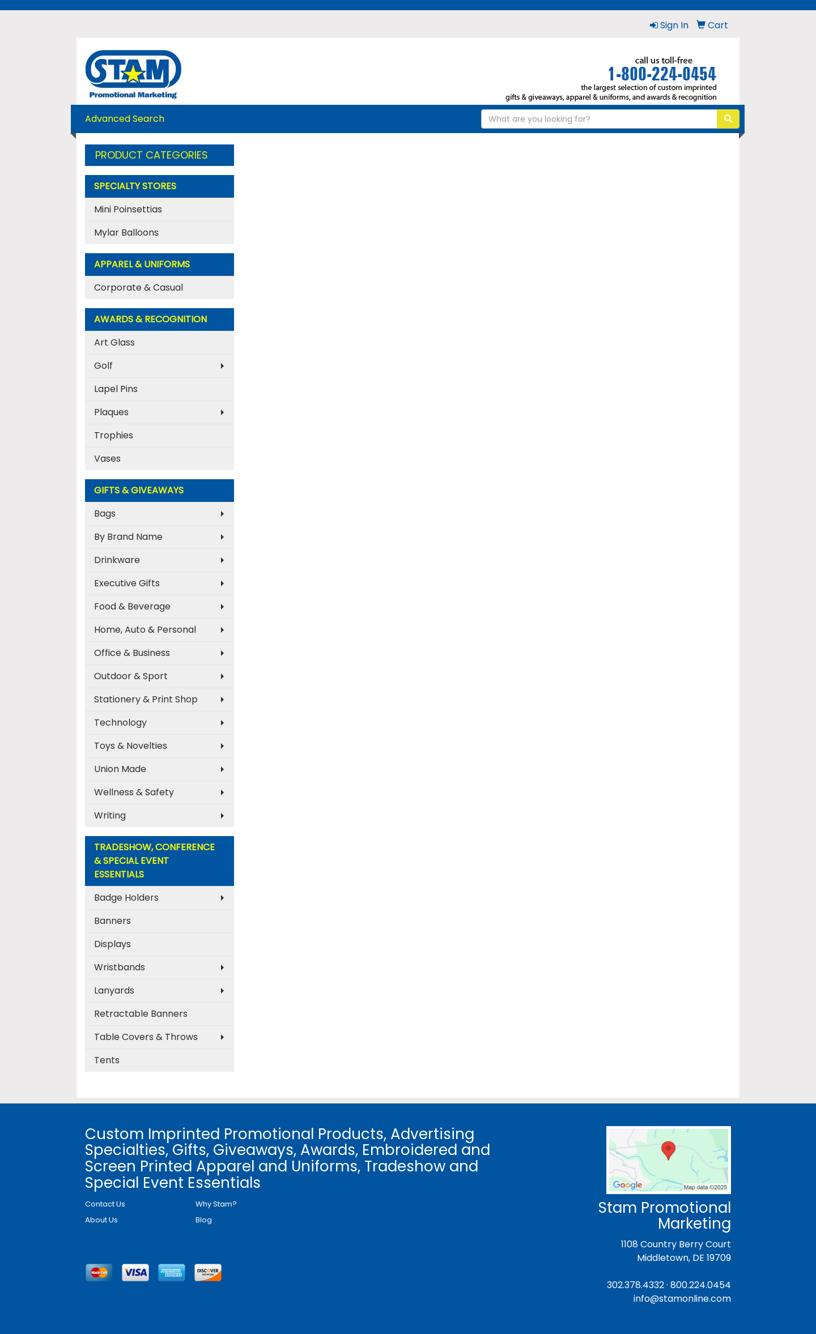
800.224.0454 (700, 1285)
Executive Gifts (127, 583)
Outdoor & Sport (131, 676)
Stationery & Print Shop (146, 699)
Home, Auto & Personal (145, 629)
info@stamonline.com (682, 1298)
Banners (112, 920)
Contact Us (105, 1204)
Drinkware (117, 559)
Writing (110, 815)
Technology (120, 722)
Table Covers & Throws (146, 1036)
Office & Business (132, 652)
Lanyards (114, 990)
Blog (204, 1219)
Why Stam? (216, 1204)
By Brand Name (128, 536)
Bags (105, 513)
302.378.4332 (635, 1285)
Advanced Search (124, 118)
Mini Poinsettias (128, 209)
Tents (107, 1060)
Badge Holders (126, 897)
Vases (107, 458)
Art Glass (114, 342)
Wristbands (119, 967)
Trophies (113, 435)
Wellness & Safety (134, 792)
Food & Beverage (132, 606)
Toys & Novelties (130, 745)
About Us (101, 1219)
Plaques (111, 412)
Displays (112, 944)
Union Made (120, 768)
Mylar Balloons (126, 232)
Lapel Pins (116, 388)
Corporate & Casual (138, 287)
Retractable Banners (141, 1013)
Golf (103, 365)
